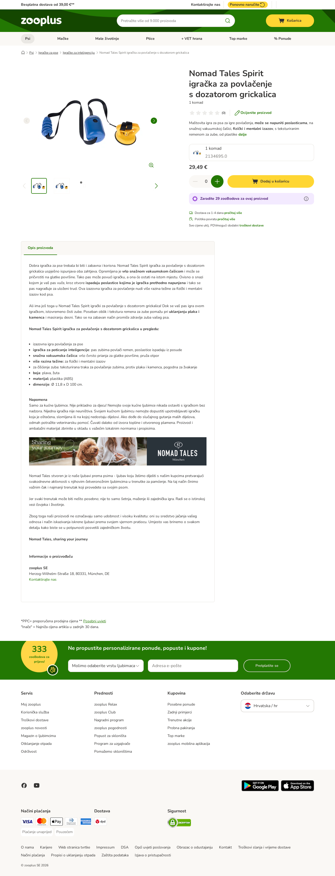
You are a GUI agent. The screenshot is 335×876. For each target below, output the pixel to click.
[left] (27, 121)
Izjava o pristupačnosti (153, 855)
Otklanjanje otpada (36, 743)
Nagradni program (109, 720)
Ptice (150, 38)
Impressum (105, 847)
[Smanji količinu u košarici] (195, 181)
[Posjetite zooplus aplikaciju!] (260, 790)
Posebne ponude (181, 704)
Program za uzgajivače (112, 743)
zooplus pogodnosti (110, 727)
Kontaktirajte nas (205, 4)
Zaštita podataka (115, 855)
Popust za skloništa (110, 735)
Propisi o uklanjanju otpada (73, 855)
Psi (27, 38)
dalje (242, 134)
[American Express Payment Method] (86, 822)
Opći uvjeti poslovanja (152, 847)
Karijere (46, 847)
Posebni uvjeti (94, 621)
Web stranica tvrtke (74, 847)
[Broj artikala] (206, 181)
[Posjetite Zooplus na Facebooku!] (24, 785)
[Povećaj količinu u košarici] (217, 181)
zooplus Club (105, 712)
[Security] (179, 823)
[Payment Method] (56, 822)
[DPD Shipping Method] (100, 822)
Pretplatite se (266, 665)
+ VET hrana (191, 38)
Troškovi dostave (34, 720)
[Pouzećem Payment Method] (64, 832)
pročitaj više (233, 213)
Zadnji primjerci (180, 712)
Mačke (63, 38)
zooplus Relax (105, 704)
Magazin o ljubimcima (38, 735)
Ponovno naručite (248, 5)
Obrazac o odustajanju (195, 847)
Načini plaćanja (33, 855)
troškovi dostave (251, 225)
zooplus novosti (34, 727)
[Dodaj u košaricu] (270, 181)
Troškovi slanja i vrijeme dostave (264, 847)
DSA (125, 847)
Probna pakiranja (181, 727)
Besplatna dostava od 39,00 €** (47, 4)
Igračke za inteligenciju (79, 53)
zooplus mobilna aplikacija (189, 743)
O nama (27, 847)
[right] (154, 121)
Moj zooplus (31, 704)
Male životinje (107, 38)
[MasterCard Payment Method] (42, 822)
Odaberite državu (258, 693)
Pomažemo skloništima (113, 751)
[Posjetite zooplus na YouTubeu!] (37, 785)
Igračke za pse (48, 53)
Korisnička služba (35, 712)
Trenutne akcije (180, 720)
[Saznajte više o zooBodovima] (306, 198)
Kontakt (225, 847)
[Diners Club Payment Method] (71, 822)
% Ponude (282, 38)
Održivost (29, 751)
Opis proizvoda (40, 247)
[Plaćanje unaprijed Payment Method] (37, 832)
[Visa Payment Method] (27, 822)
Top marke (238, 38)
